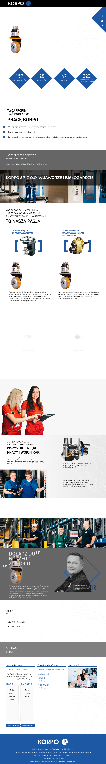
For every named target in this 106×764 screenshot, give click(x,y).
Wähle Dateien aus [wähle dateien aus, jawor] (15, 709)
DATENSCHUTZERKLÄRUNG (66, 762)
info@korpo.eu (43, 681)
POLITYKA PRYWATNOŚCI (46, 762)
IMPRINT (33, 762)
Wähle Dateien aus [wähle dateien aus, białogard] (30, 709)
